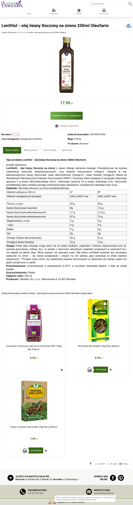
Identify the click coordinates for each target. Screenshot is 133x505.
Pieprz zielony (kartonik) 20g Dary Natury (33, 426)
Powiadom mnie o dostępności (66, 115)
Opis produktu (12, 150)
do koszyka (101, 369)
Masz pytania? (31, 150)
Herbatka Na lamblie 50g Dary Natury (98, 346)
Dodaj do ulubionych (69, 126)
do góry (113, 464)
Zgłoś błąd (67, 150)
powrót (101, 464)
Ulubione (79, 13)
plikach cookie (91, 499)
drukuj (125, 464)
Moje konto (54, 13)
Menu (29, 13)
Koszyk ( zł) (103, 13)
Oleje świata (22, 32)
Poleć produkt (49, 150)
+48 (36, 493)
